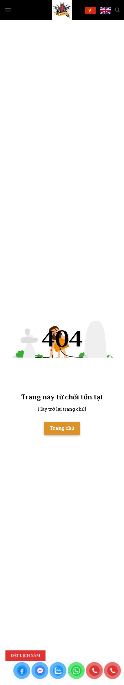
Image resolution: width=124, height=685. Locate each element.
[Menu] (7, 10)
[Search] (117, 10)
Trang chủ (62, 428)
